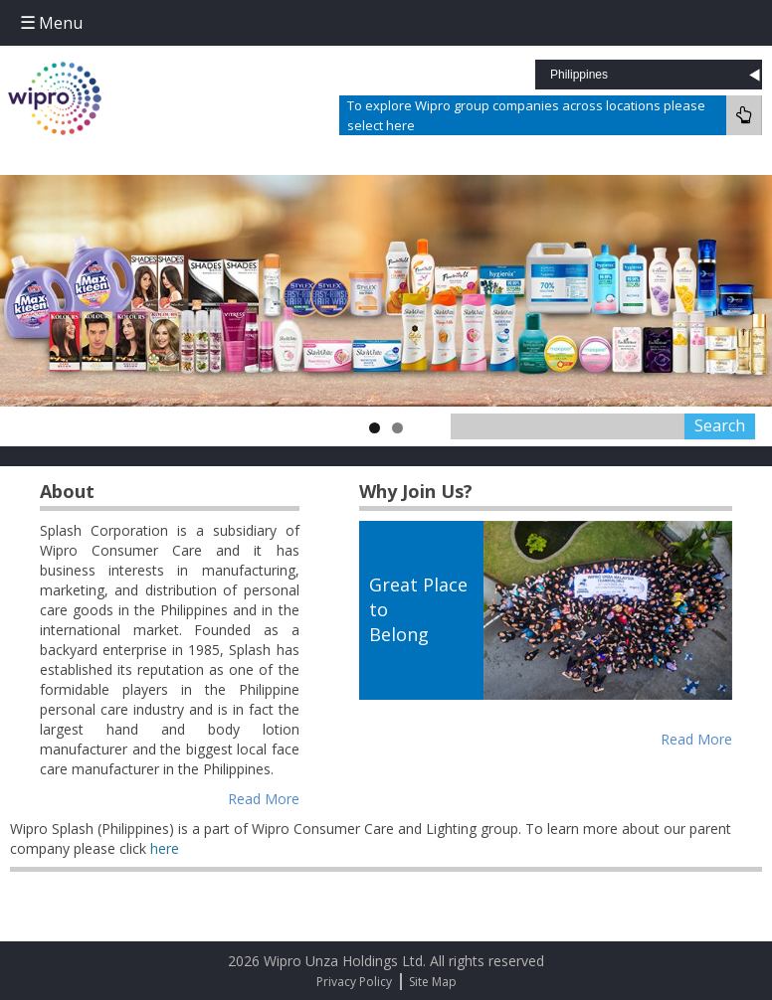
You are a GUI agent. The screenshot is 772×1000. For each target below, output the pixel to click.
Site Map (433, 981)
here (164, 848)
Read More (263, 798)
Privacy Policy (354, 981)
